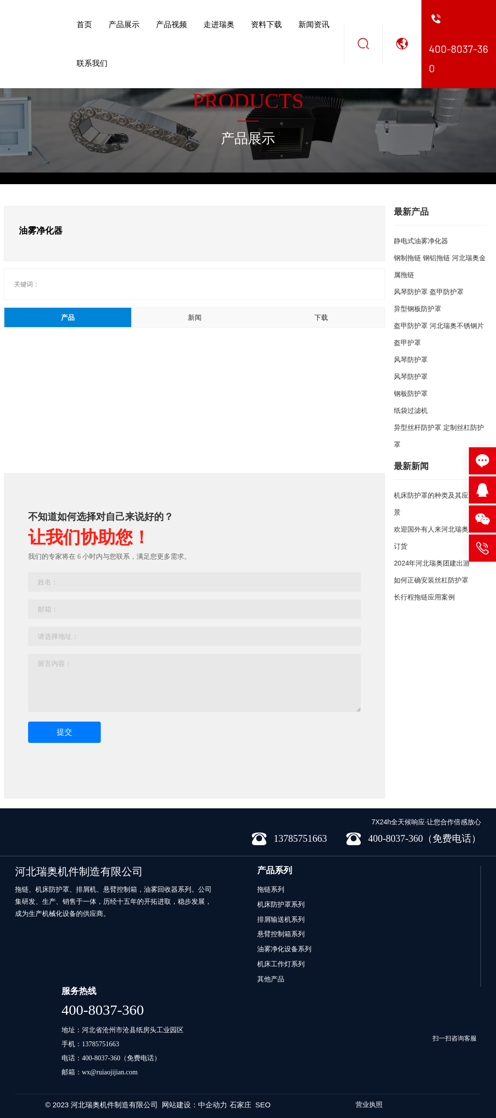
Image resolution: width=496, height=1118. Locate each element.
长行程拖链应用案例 (424, 597)
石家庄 (240, 1105)
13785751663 (100, 1044)
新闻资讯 (313, 24)
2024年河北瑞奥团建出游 (432, 563)
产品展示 (124, 24)
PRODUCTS (248, 101)
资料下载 (266, 24)
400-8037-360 (103, 1010)
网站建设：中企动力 (194, 1105)
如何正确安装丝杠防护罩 (431, 580)
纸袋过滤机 (411, 410)
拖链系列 (270, 889)
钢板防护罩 (411, 393)
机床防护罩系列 (281, 904)
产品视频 (171, 24)
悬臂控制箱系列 (281, 934)
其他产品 (270, 979)
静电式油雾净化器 (421, 241)
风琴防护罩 (411, 359)
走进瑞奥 (218, 24)
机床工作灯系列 (281, 964)
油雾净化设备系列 (284, 949)
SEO (263, 1105)
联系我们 (92, 63)
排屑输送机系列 (281, 919)
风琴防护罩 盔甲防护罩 (429, 292)
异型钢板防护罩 (417, 309)
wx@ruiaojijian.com (110, 1072)
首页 (84, 24)
